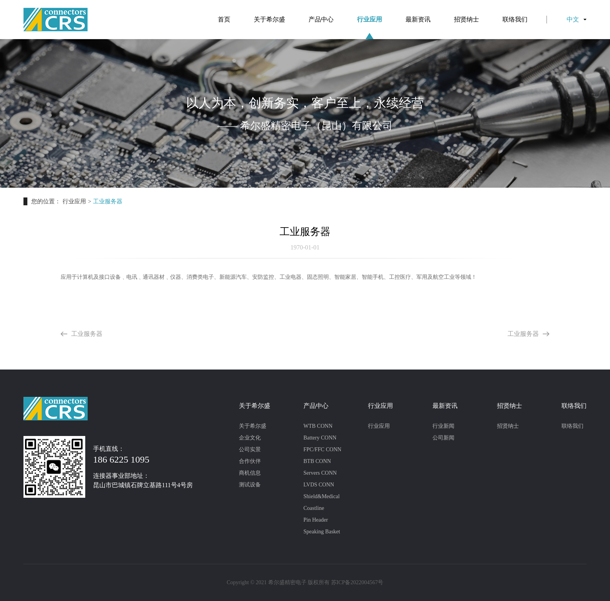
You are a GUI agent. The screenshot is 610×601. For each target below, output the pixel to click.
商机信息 (250, 473)
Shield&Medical (321, 496)
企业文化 (250, 438)
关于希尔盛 (269, 19)
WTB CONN (317, 426)
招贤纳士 (466, 19)
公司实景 (250, 449)
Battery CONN (319, 438)
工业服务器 (81, 333)
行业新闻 (443, 426)
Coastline (313, 508)
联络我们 (514, 19)
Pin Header (315, 520)
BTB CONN (317, 461)
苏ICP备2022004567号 (357, 582)
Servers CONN (320, 473)
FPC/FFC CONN (322, 449)
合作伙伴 (250, 461)
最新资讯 (418, 19)
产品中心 (321, 19)
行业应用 (369, 27)
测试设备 (250, 485)
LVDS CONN (318, 485)
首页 (224, 19)
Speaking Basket (321, 532)
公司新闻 (443, 438)
